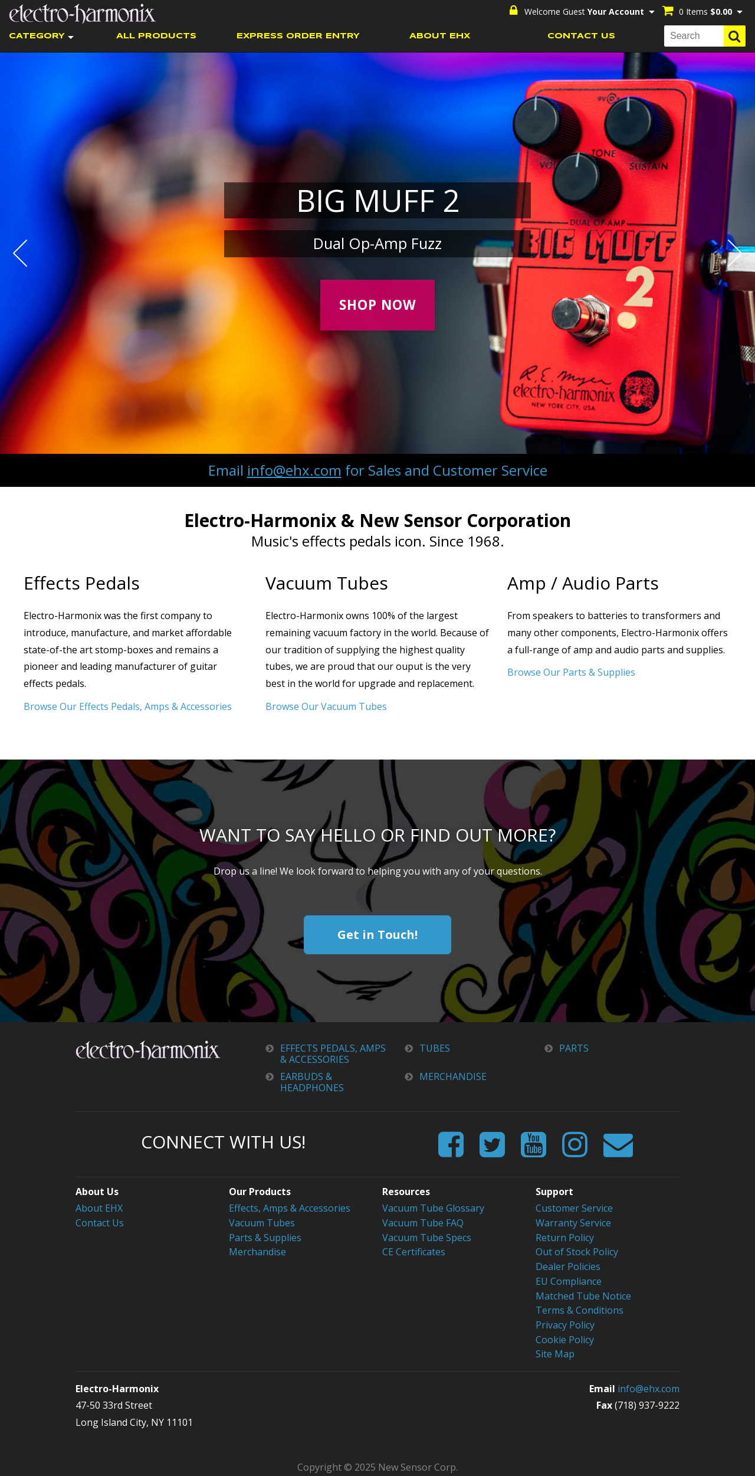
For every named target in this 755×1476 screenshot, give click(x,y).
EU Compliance (569, 1278)
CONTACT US (581, 36)
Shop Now (377, 304)
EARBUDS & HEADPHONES (312, 1082)
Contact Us (100, 1221)
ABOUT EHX (439, 36)
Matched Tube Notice (583, 1293)
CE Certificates (413, 1250)
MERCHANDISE (453, 1076)
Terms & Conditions (579, 1307)
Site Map (555, 1350)
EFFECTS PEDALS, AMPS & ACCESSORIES (333, 1053)
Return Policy (565, 1236)
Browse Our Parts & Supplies (571, 672)
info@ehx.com (294, 469)
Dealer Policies (568, 1264)
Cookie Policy (565, 1336)
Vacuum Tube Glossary (433, 1207)
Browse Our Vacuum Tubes (326, 705)
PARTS (574, 1047)
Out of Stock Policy (577, 1250)
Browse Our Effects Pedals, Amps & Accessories (128, 705)
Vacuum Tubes (262, 1221)
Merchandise (257, 1250)
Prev (20, 252)
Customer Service (574, 1207)
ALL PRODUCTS (156, 36)
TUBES (434, 1047)
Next (735, 252)
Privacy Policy (565, 1321)
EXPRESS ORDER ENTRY (298, 36)
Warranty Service (573, 1221)
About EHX (99, 1207)
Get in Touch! (377, 934)
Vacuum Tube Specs (426, 1236)
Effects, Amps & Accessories (289, 1207)
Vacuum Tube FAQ (423, 1221)
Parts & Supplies (265, 1236)
